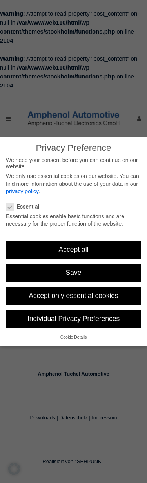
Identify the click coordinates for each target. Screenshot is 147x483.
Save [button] (74, 272)
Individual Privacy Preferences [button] (73, 319)
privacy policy (22, 191)
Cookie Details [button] (73, 337)
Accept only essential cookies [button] (73, 295)
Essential (26, 206)
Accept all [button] (74, 249)
